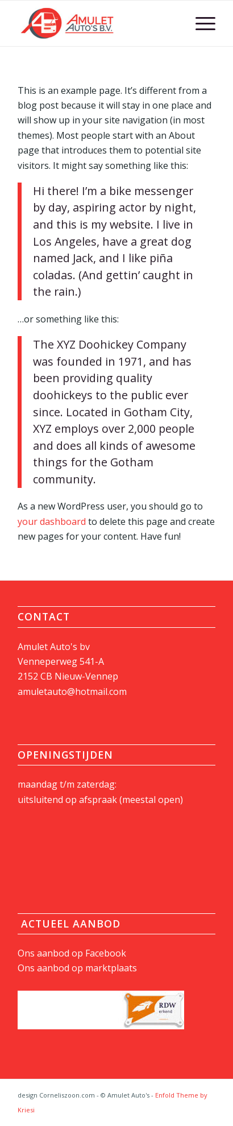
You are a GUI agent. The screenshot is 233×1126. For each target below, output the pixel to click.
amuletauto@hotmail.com (72, 691)
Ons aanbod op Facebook (72, 953)
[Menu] (199, 23)
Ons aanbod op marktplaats (77, 968)
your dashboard (52, 521)
